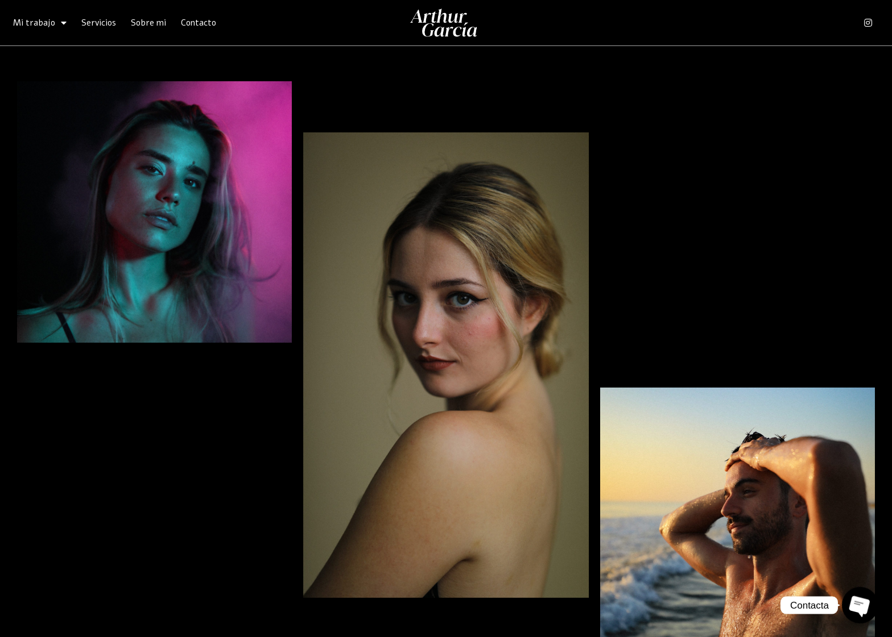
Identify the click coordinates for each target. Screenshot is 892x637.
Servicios (98, 22)
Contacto (198, 22)
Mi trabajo (40, 23)
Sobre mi (148, 22)
